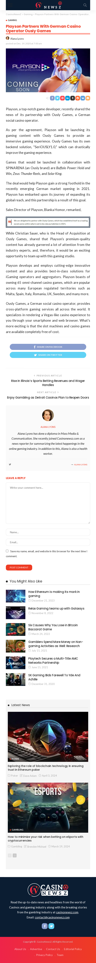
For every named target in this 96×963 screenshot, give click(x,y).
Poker (15, 759)
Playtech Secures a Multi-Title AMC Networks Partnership (53, 660)
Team (60, 955)
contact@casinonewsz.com (52, 917)
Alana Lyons (17, 38)
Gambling (17, 830)
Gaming (12, 20)
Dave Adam (30, 775)
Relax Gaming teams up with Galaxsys (56, 608)
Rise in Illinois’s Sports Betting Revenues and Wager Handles (48, 383)
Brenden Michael (36, 846)
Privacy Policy (44, 955)
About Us (20, 949)
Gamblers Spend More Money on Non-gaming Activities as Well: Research (55, 644)
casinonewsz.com (67, 912)
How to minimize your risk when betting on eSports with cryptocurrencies (45, 839)
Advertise (36, 949)
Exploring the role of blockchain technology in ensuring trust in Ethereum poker (46, 768)
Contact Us (53, 949)
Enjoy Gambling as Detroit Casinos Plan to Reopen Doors (48, 397)
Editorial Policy (73, 949)
